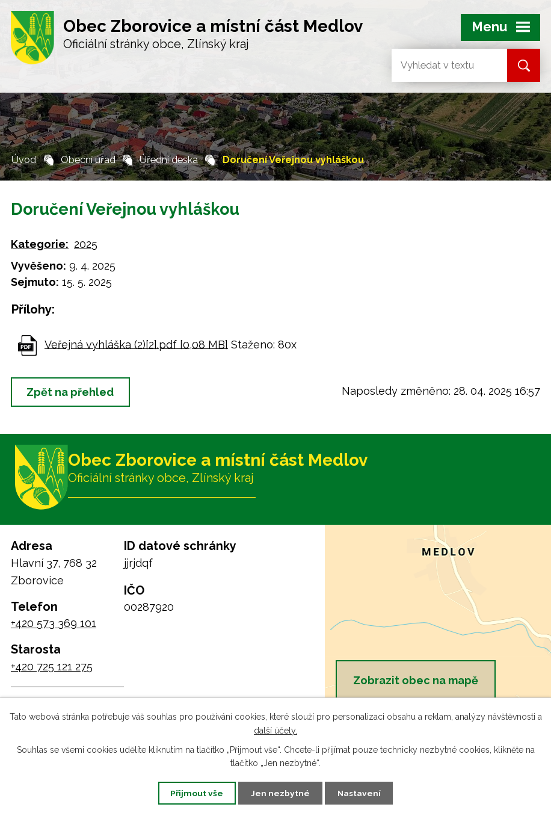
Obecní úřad (88, 159)
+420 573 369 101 (53, 625)
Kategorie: (40, 244)
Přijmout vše (194, 792)
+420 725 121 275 (52, 668)
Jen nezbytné (280, 792)
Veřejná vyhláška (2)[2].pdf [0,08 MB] (136, 344)
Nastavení (362, 792)
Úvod (23, 159)
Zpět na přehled (71, 392)
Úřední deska (169, 159)
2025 (85, 244)
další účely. (275, 730)
